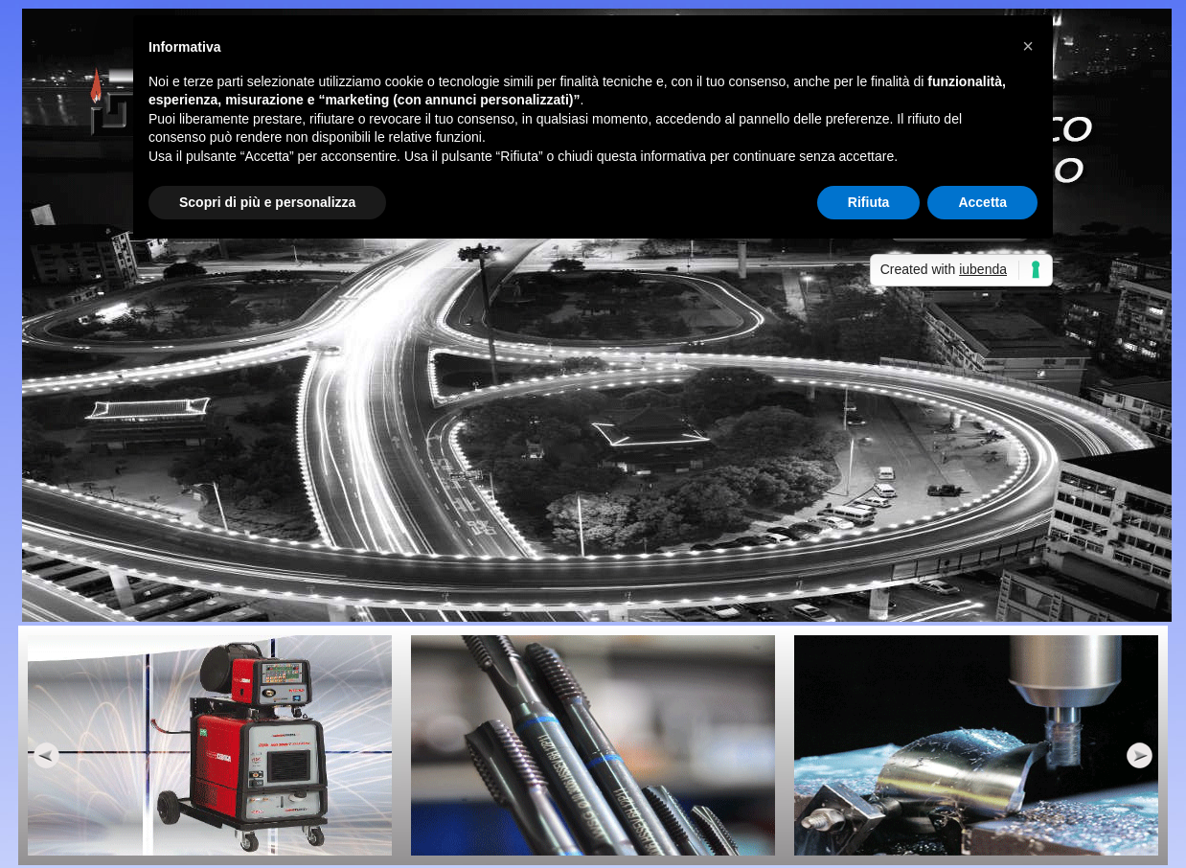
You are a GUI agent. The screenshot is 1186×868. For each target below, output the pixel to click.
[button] (1028, 46)
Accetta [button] (982, 202)
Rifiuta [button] (869, 202)
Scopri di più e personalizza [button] (267, 202)
